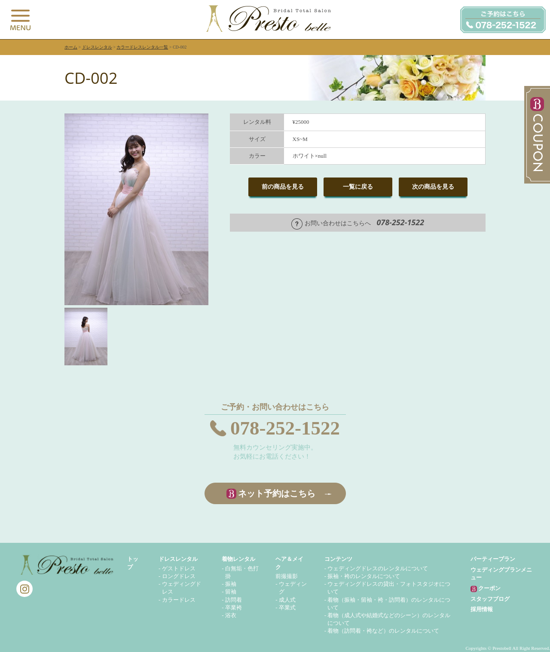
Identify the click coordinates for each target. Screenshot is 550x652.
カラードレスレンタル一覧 (142, 47)
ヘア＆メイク (289, 563)
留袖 (230, 591)
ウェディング (293, 588)
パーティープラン (493, 559)
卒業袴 (233, 607)
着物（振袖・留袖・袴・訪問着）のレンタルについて (388, 604)
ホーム (70, 47)
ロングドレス (179, 576)
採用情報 (482, 609)
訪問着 (233, 600)
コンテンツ (338, 559)
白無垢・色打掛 (242, 572)
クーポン (486, 588)
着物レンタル (238, 559)
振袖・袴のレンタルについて (363, 576)
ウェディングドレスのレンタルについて (377, 568)
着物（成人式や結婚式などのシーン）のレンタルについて (388, 619)
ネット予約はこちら (276, 493)
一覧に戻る (358, 187)
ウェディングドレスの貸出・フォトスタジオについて (388, 588)
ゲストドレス (179, 568)
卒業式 (287, 607)
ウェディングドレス (181, 588)
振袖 (230, 584)
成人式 (287, 600)
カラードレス (179, 600)
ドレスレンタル (97, 47)
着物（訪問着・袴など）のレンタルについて (383, 631)
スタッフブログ (490, 599)
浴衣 (230, 615)
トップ (132, 563)
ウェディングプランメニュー (501, 573)
